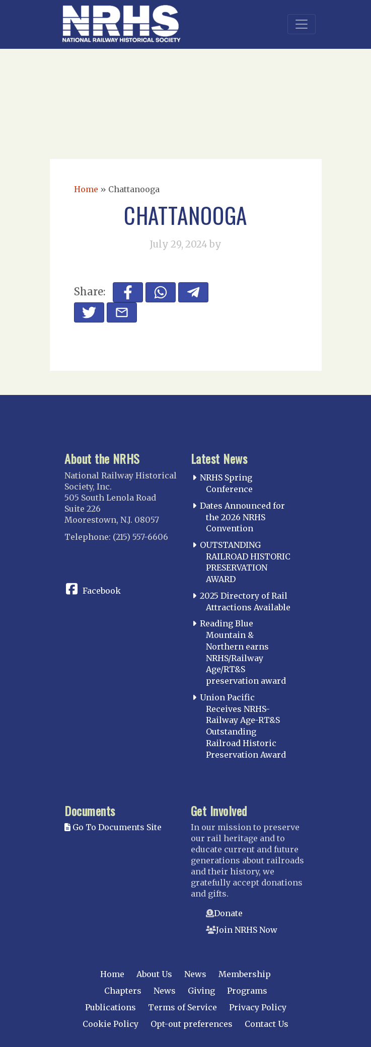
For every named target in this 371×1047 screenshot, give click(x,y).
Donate (228, 913)
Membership (244, 974)
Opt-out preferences (192, 1024)
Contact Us (266, 1024)
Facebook (102, 591)
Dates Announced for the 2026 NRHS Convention (242, 517)
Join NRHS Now (246, 930)
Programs (247, 991)
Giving (201, 991)
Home (86, 189)
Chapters (122, 991)
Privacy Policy (257, 1007)
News (195, 974)
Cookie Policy (110, 1024)
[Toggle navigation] (301, 24)
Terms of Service (182, 1007)
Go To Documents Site (113, 827)
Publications (110, 1007)
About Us (154, 974)
